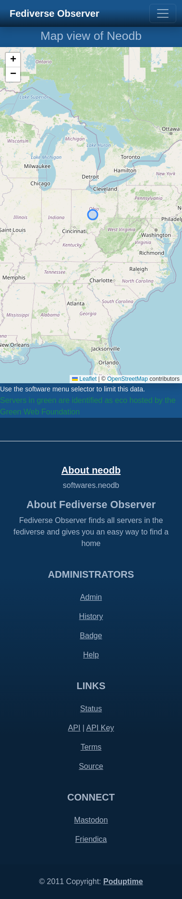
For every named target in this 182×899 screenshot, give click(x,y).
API (74, 728)
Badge (91, 636)
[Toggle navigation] (162, 13)
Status (91, 709)
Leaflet (84, 379)
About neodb (91, 470)
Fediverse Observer (54, 13)
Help (91, 655)
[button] (13, 60)
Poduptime (123, 881)
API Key (100, 728)
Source (91, 766)
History (91, 616)
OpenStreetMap (127, 379)
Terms (91, 747)
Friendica (91, 839)
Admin (91, 597)
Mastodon (91, 820)
